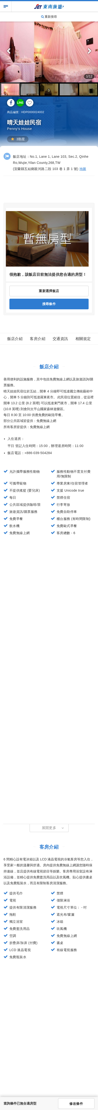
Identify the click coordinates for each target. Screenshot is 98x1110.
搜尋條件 (49, 304)
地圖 (82, 169)
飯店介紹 (15, 339)
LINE (20, 102)
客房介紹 (37, 339)
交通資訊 (60, 339)
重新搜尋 (49, 16)
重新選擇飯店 (49, 291)
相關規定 (83, 339)
